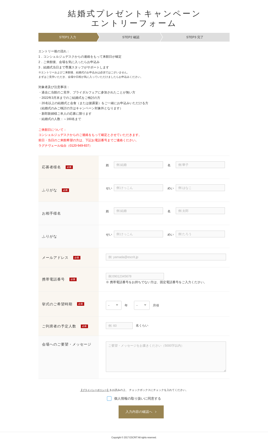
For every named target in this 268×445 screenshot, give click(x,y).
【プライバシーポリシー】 (95, 390)
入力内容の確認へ (131, 413)
